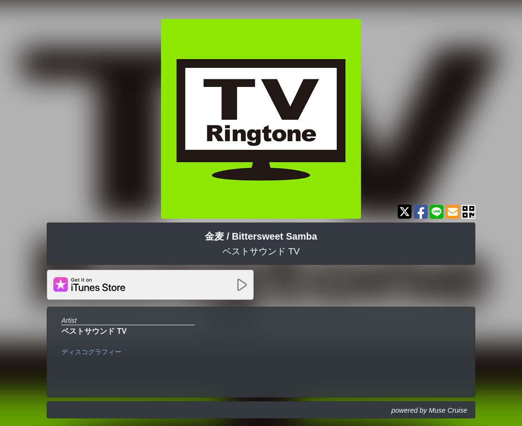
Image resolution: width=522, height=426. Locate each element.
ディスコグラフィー (91, 352)
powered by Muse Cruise (429, 410)
